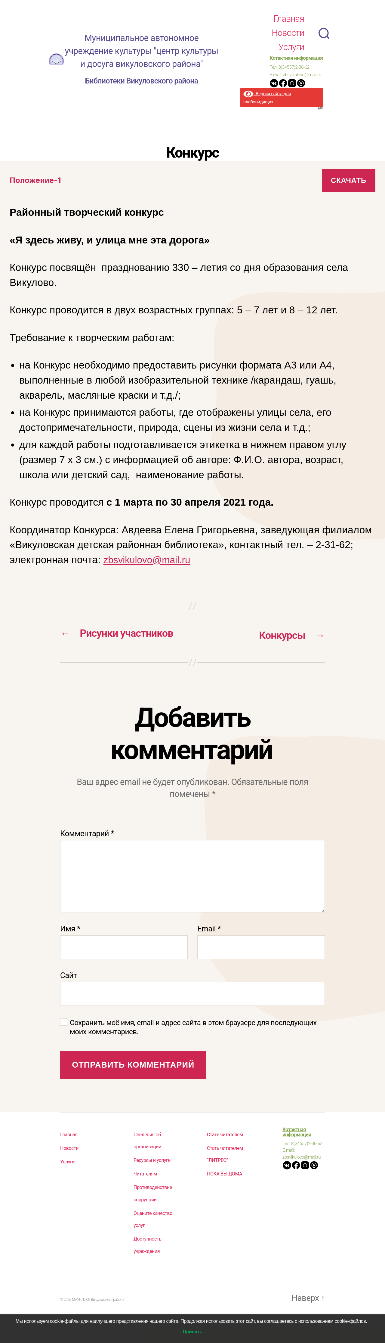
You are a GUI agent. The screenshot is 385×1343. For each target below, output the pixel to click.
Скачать (348, 180)
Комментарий (87, 850)
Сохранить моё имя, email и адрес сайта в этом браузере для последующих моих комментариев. (193, 1044)
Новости (288, 33)
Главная (288, 19)
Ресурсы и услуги (152, 1177)
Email (209, 946)
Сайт (68, 992)
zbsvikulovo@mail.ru (149, 559)
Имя (70, 946)
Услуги (291, 47)
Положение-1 (37, 180)
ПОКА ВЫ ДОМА (224, 1191)
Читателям (145, 1191)
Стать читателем (225, 1152)
